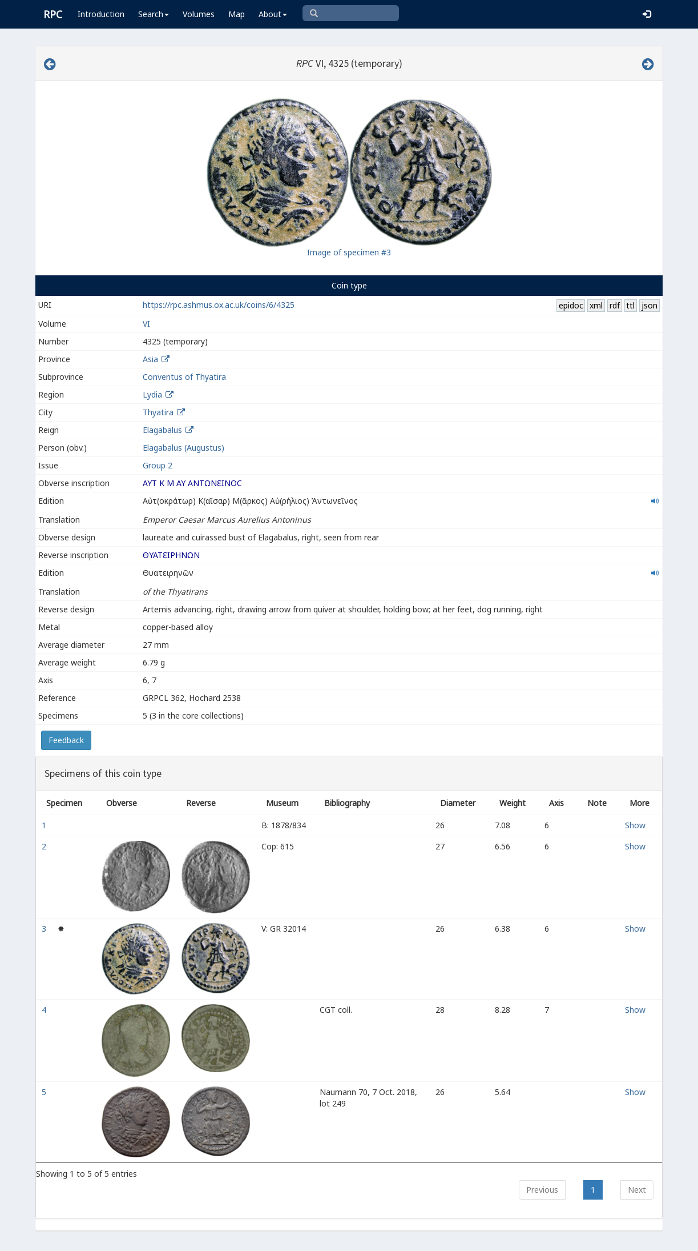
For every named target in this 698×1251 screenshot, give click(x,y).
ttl (630, 305)
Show (635, 825)
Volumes (199, 14)
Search (153, 14)
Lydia (152, 394)
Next (637, 1189)
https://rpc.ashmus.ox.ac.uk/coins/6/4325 (218, 304)
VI (146, 323)
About (273, 14)
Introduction (101, 14)
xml (596, 305)
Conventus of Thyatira (184, 376)
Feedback (66, 740)
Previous (542, 1189)
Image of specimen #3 (349, 252)
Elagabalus (162, 429)
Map (236, 14)
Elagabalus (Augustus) (183, 447)
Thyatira (158, 412)
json (649, 305)
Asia (150, 359)
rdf (615, 305)
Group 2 (157, 465)
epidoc (571, 305)
